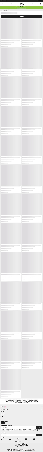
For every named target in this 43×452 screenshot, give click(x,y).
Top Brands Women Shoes (21, 446)
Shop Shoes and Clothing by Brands (21, 444)
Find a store (3, 432)
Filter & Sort (21, 16)
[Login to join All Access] (21, 6)
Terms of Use (16, 430)
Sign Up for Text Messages (6, 425)
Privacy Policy (21, 430)
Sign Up (3, 423)
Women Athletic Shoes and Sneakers (21, 445)
